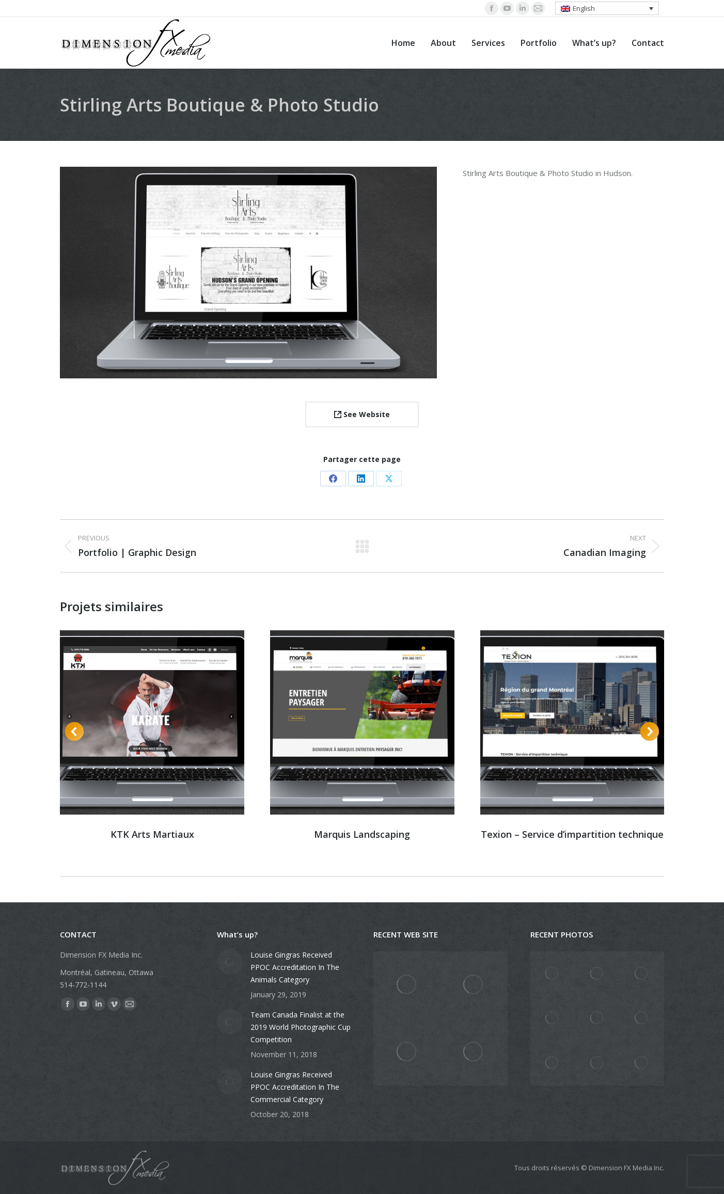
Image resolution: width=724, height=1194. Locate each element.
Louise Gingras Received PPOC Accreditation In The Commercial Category (294, 1087)
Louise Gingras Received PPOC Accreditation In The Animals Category (294, 967)
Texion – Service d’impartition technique (572, 834)
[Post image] (230, 962)
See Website (362, 414)
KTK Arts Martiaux (152, 834)
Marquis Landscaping (362, 834)
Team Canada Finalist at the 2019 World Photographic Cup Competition (300, 1027)
